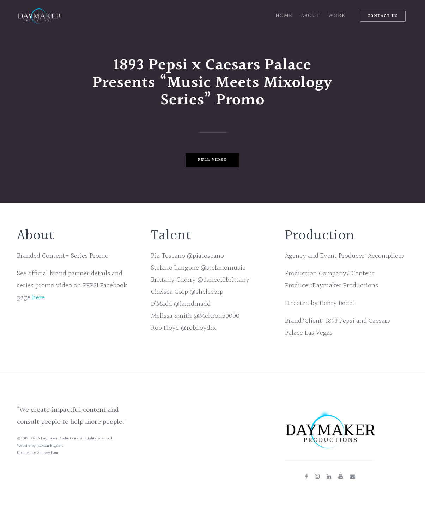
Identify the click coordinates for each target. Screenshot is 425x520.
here (38, 297)
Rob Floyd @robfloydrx (183, 328)
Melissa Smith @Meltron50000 (195, 316)
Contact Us (382, 16)
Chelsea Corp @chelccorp (187, 292)
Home (283, 15)
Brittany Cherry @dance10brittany (200, 280)
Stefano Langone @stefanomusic (198, 268)
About (310, 15)
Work (337, 15)
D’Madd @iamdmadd (181, 304)
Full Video (212, 160)
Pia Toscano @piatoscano (187, 256)
